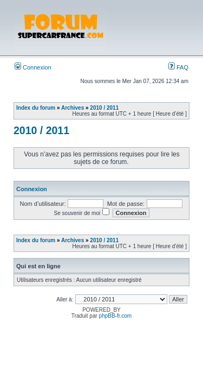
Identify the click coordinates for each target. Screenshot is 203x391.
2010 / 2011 (104, 108)
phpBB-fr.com (115, 316)
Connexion (33, 67)
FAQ (178, 67)
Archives (72, 108)
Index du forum (35, 108)
